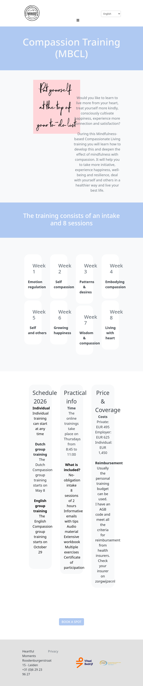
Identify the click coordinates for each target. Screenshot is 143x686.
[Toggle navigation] (78, 20)
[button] (71, 621)
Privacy (53, 651)
